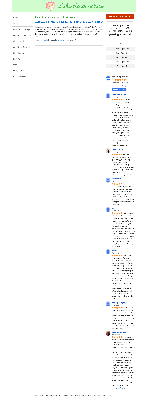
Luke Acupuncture (120, 76)
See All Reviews (120, 388)
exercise (62, 40)
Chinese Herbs (19, 41)
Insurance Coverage (21, 29)
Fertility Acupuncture (22, 35)
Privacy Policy (102, 395)
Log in (111, 395)
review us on (119, 89)
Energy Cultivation (21, 70)
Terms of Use (92, 395)
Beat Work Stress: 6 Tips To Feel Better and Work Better (69, 22)
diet (57, 40)
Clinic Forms (18, 53)
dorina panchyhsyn (119, 302)
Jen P (114, 208)
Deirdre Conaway (119, 332)
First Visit (17, 59)
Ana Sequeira (117, 179)
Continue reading (41, 36)
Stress (44, 40)
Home (15, 17)
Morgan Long (117, 250)
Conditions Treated (21, 47)
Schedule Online (20, 76)
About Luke (18, 23)
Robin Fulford (117, 149)
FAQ (15, 64)
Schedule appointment (120, 16)
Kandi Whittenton (119, 94)
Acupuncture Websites (40, 395)
